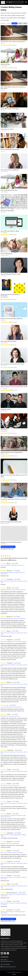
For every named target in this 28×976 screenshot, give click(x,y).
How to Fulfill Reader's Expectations (10, 149)
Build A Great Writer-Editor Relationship (11, 522)
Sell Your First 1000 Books (7, 210)
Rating (25, 23)
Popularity (14, 23)
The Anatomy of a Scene (7, 129)
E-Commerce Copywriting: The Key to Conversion (14, 499)
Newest (20, 23)
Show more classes (8, 547)
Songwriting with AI (6, 409)
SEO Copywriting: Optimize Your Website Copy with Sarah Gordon (13, 573)
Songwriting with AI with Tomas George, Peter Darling (13, 589)
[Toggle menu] (26, 2)
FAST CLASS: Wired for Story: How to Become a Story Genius (13, 87)
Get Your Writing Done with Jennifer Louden (11, 707)
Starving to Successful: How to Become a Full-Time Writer (14, 475)
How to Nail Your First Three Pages (10, 109)
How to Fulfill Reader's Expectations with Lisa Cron (12, 565)
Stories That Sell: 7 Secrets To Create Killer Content (14, 386)
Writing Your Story (5, 64)
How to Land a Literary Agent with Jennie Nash (12, 852)
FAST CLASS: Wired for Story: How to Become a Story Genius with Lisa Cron (13, 816)
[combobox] (15, 2)
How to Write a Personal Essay (8, 341)
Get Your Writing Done (6, 253)
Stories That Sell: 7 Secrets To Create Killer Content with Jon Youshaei (14, 878)
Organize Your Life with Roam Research (11, 542)
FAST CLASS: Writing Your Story (9, 190)
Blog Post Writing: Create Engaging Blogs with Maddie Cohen (13, 835)
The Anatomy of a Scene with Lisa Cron (10, 716)
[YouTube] (2, 953)
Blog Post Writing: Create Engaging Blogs (11, 452)
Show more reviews (8, 919)
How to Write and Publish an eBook (10, 231)
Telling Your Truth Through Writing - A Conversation (10, 295)
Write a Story (4, 429)
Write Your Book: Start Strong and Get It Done (12, 364)
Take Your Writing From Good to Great (10, 274)
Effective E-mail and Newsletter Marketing (11, 318)
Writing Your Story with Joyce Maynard (10, 843)
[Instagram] (8, 953)
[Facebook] (5, 953)
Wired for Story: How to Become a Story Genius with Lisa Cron (14, 581)
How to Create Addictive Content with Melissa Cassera (14, 641)
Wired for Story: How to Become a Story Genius (13, 41)
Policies (14, 974)
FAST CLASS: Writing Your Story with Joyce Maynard (13, 618)
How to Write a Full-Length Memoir (10, 170)
